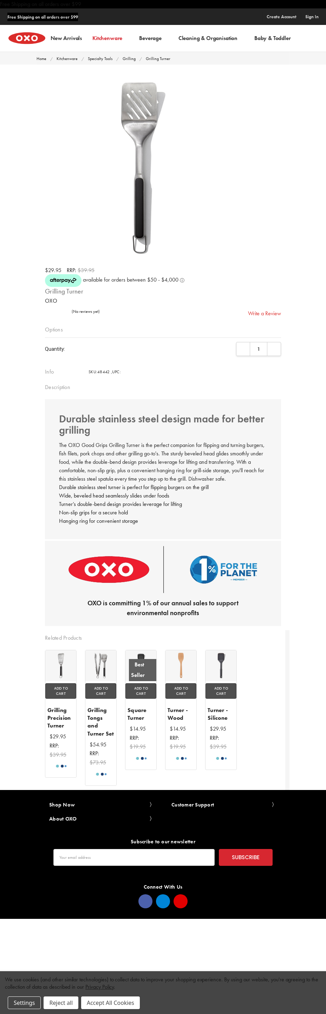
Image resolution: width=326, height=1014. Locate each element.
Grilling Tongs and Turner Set (100, 721)
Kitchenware (110, 37)
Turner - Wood (178, 714)
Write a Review (264, 313)
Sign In (312, 17)
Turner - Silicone (218, 714)
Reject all (60, 1003)
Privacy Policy (99, 986)
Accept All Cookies (110, 1003)
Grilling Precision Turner (59, 718)
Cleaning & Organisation (211, 37)
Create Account (281, 17)
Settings (24, 1003)
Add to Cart (61, 691)
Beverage (153, 37)
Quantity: (55, 349)
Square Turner (137, 714)
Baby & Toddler (275, 37)
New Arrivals (66, 37)
